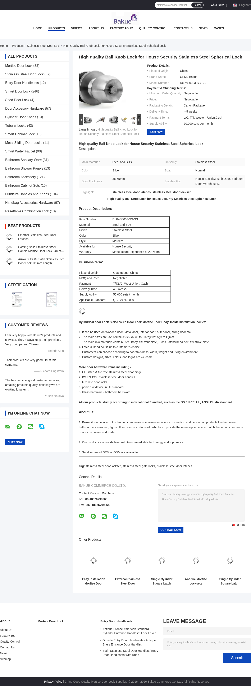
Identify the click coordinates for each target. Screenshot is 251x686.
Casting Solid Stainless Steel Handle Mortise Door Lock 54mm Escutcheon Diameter (39, 251)
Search (197, 5)
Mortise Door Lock (18, 65)
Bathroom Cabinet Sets (22, 185)
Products (56, 28)
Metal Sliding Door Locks (23, 143)
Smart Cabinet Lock (20, 134)
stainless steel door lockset (103, 466)
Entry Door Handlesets (22, 83)
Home (37, 28)
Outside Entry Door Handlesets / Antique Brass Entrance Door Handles (129, 642)
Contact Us (183, 28)
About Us (96, 28)
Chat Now (217, 4)
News (203, 28)
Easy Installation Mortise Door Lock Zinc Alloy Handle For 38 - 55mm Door (93, 581)
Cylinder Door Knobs (20, 117)
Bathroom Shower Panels (24, 168)
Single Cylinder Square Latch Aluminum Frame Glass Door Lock (230, 581)
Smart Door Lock (17, 91)
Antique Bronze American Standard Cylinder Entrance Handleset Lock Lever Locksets (129, 631)
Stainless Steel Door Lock (43, 45)
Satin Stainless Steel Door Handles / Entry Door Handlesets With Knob (130, 653)
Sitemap (5, 659)
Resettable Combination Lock (27, 211)
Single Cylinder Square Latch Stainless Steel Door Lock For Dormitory (162, 581)
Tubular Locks (15, 125)
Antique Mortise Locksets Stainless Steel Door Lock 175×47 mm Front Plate (195, 581)
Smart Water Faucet (20, 151)
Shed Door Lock (17, 100)
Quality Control (153, 28)
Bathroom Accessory (20, 177)
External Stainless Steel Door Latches (127, 581)
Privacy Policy (53, 681)
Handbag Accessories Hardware (29, 202)
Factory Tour (121, 28)
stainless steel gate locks (139, 466)
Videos (76, 28)
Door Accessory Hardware (24, 108)
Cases (219, 28)
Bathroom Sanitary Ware (23, 160)
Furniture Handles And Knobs (27, 194)
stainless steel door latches (174, 466)
